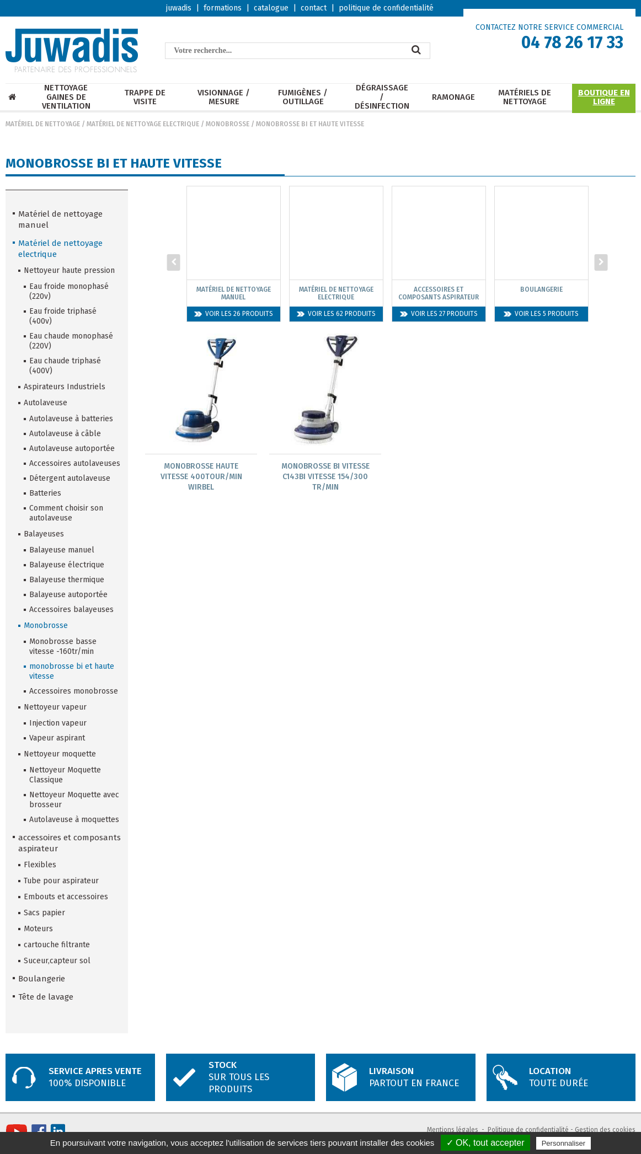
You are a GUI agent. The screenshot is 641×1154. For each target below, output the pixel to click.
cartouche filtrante (57, 944)
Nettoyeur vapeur (55, 707)
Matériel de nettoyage (43, 124)
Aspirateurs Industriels (64, 386)
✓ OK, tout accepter (485, 1142)
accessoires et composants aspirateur (69, 843)
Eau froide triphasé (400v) (63, 316)
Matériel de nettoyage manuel (60, 219)
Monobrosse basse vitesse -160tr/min (63, 646)
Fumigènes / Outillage (303, 97)
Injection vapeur (58, 723)
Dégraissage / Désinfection (382, 97)
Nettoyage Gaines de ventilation (66, 97)
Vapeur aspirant (57, 738)
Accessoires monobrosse (73, 691)
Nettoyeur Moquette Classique (65, 775)
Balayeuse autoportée (68, 594)
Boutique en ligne (604, 97)
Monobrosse (227, 124)
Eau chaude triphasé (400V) (65, 365)
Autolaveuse (45, 402)
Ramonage (453, 97)
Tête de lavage (45, 997)
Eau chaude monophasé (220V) (71, 341)
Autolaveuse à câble (65, 433)
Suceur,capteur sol (57, 960)
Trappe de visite (144, 97)
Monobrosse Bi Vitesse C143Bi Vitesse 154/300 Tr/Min (325, 476)
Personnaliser (564, 1143)
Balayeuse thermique (66, 579)
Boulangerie (41, 979)
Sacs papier (44, 912)
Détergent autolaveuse (69, 478)
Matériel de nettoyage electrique (143, 124)
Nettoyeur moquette (60, 754)
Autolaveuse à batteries (71, 418)
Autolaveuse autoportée (72, 448)
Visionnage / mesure (223, 97)
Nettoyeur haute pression (69, 270)
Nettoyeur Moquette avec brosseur (74, 799)
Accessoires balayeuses (71, 609)
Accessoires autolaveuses (74, 463)
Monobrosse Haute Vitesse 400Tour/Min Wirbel (201, 476)
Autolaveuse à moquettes (74, 819)
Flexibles (40, 864)
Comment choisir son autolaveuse (66, 513)
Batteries (45, 493)
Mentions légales (452, 1130)
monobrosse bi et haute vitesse (310, 124)
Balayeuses (44, 534)
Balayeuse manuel (61, 550)
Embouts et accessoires (66, 896)
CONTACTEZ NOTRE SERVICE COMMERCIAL (549, 27)
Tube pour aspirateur (61, 880)
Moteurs (38, 928)
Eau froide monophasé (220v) (69, 291)
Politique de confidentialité (528, 1130)
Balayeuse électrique (66, 565)
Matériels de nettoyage (524, 97)
